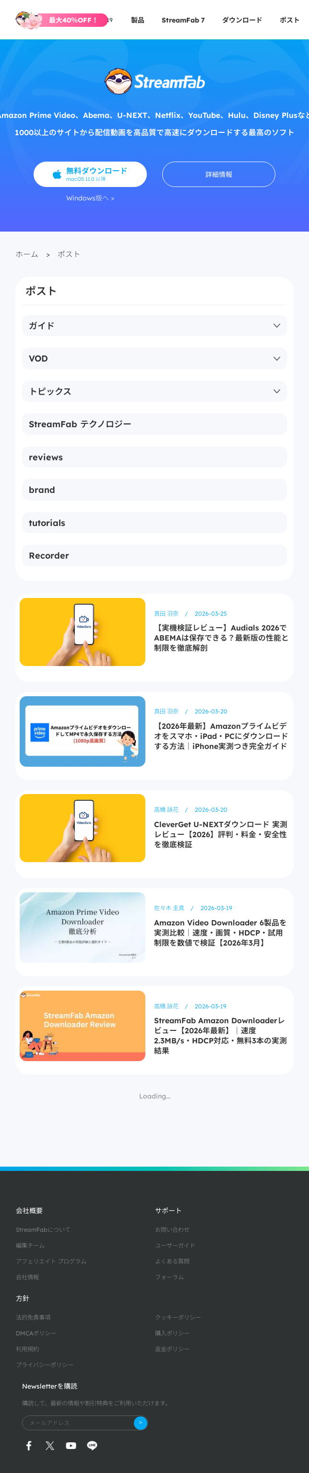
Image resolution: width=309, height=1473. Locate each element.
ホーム (26, 254)
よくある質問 (172, 1261)
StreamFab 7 (183, 20)
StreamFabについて (43, 1229)
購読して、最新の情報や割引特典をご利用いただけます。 (96, 1403)
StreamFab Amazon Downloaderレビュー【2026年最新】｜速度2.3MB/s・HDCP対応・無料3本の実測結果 (220, 1035)
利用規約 (27, 1349)
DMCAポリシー (36, 1333)
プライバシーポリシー (44, 1364)
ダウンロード (242, 20)
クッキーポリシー (178, 1317)
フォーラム (169, 1277)
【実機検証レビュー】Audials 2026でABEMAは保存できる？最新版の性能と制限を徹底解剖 (221, 638)
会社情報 (27, 1277)
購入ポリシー (172, 1333)
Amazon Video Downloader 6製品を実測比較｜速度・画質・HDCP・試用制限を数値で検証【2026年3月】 (220, 932)
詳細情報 (218, 174)
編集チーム (30, 1245)
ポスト (290, 20)
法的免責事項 (33, 1317)
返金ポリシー (172, 1349)
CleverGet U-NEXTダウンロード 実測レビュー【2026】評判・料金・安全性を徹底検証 (220, 834)
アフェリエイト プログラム (51, 1261)
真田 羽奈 (167, 613)
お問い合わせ (172, 1229)
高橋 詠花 (167, 809)
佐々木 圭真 (170, 908)
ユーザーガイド (175, 1245)
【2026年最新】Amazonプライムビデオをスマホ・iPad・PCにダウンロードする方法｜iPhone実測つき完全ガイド (221, 736)
